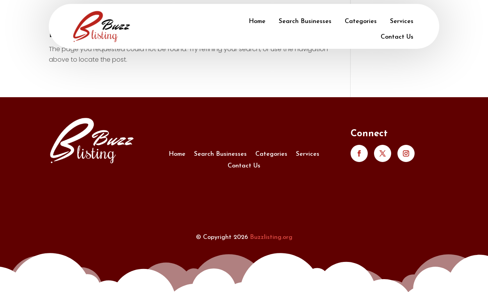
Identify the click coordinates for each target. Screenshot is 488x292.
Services (401, 21)
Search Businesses (305, 21)
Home (257, 21)
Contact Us (397, 37)
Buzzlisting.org (271, 237)
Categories (361, 21)
